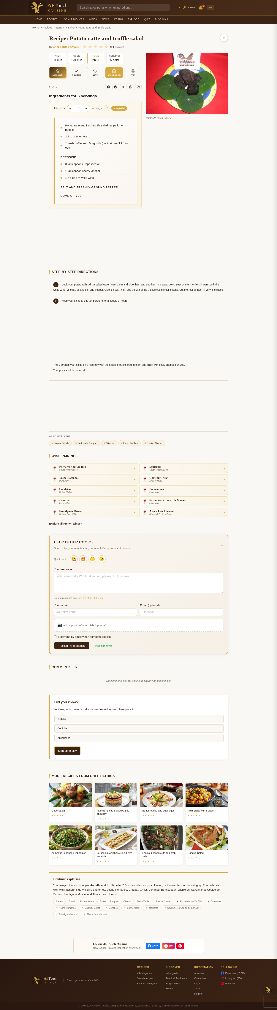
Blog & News (173, 983)
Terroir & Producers (176, 978)
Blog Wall (162, 19)
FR (210, 7)
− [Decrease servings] (70, 108)
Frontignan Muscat (75, 894)
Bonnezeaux (168, 889)
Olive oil (109, 443)
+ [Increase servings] (86, 108)
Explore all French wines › (65, 523)
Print (133, 72)
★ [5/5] (106, 46)
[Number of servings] (78, 108)
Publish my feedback (72, 645)
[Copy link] (138, 87)
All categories (144, 973)
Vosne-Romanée (117, 889)
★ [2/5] (90, 46)
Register (198, 993)
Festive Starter (153, 443)
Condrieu (154, 889)
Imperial (119, 108)
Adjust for (59, 108)
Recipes (52, 19)
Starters (60, 27)
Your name (61, 605)
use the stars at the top (91, 598)
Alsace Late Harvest (105, 894)
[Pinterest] (116, 87)
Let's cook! (57, 72)
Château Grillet (138, 889)
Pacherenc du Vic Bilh (77, 889)
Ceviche (62, 728)
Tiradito (62, 718)
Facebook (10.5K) (233, 973)
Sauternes (99, 889)
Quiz (147, 19)
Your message (63, 569)
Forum (118, 19)
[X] (123, 87)
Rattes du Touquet (86, 443)
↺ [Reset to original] (106, 108)
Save (95, 72)
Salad (71, 27)
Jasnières (184, 889)
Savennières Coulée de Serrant (182, 908)
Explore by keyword (147, 983)
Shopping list (114, 72)
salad (159, 885)
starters (185, 885)
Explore (133, 19)
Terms (197, 988)
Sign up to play (67, 750)
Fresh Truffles (129, 443)
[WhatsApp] (131, 87)
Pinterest (228, 983)
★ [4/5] (101, 46)
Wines (93, 19)
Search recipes (145, 978)
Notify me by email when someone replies (82, 636)
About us (199, 973)
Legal (197, 983)
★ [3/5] (95, 46)
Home (38, 19)
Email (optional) (150, 605)
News (105, 19)
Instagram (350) (232, 978)
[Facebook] (108, 87)
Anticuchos (64, 737)
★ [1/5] (85, 46)
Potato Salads (60, 443)
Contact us (200, 978)
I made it (76, 72)
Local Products (73, 19)
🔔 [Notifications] (201, 7)
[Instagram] (168, 946)
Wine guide (172, 973)
